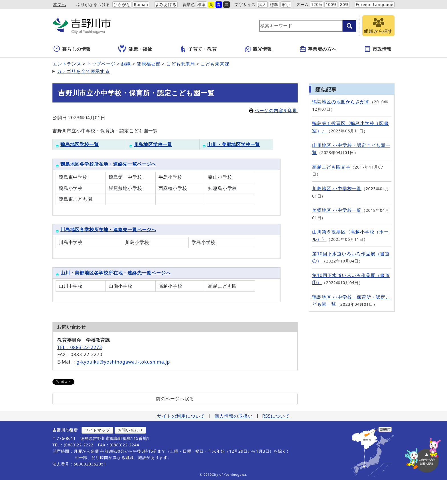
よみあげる (165, 4)
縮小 (286, 4)
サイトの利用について (181, 416)
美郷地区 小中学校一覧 (336, 210)
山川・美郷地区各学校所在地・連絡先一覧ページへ (115, 273)
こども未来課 (215, 64)
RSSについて (276, 416)
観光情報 (258, 49)
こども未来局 (180, 64)
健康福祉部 (148, 64)
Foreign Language (374, 4)
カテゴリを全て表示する (83, 71)
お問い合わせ (130, 430)
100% (331, 4)
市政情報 (378, 49)
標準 (201, 4)
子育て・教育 (198, 49)
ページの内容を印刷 (273, 110)
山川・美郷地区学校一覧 (231, 144)
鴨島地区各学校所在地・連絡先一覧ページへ (108, 164)
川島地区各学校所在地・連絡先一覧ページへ (108, 229)
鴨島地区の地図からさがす (341, 102)
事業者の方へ (318, 49)
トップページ (101, 64)
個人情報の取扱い (233, 416)
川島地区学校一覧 (150, 144)
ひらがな (121, 4)
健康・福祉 (135, 49)
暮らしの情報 (72, 49)
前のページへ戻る (175, 398)
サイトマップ (97, 430)
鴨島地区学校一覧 (77, 144)
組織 (126, 64)
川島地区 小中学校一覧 (336, 188)
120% (316, 4)
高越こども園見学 (331, 167)
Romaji (141, 4)
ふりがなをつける (93, 4)
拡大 (262, 4)
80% (344, 4)
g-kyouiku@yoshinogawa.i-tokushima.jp (123, 362)
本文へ (59, 4)
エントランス (66, 64)
